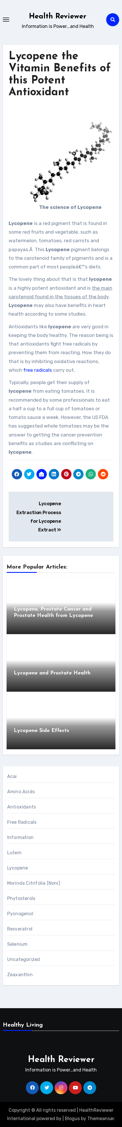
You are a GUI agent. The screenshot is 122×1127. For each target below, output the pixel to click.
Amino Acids (21, 791)
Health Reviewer (57, 16)
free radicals (37, 370)
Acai (12, 776)
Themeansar (100, 1118)
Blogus (72, 1118)
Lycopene (17, 868)
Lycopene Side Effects (41, 730)
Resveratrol (19, 929)
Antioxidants (21, 807)
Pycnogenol (20, 913)
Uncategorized (23, 959)
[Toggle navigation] (6, 20)
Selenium (17, 944)
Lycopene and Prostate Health (52, 673)
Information (20, 837)
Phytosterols (21, 898)
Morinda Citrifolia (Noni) (33, 883)
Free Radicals (22, 822)
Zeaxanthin (20, 974)
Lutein (14, 852)
